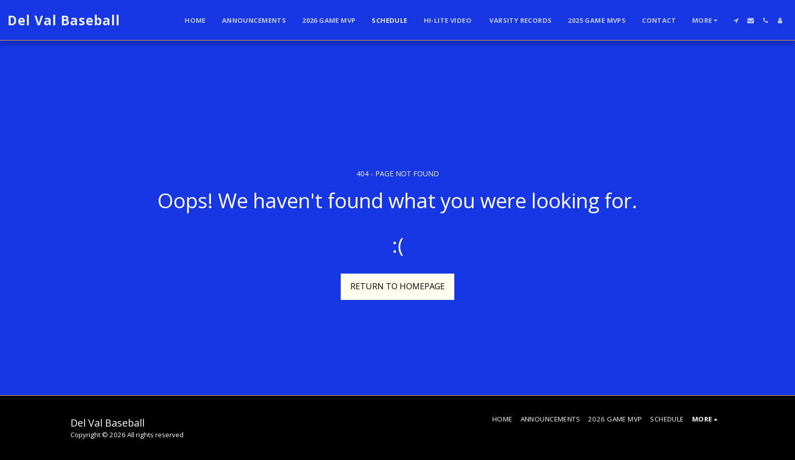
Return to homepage (397, 286)
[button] (736, 20)
